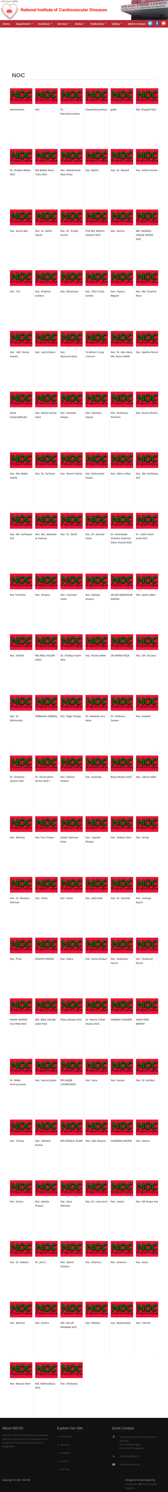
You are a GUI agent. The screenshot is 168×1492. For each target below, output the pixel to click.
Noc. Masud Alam (20, 1383)
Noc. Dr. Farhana (45, 473)
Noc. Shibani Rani (121, 837)
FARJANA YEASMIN (121, 1019)
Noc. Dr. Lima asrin (96, 1201)
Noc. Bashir (92, 170)
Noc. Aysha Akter (146, 594)
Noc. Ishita (41, 898)
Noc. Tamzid (143, 1323)
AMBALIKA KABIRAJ (46, 716)
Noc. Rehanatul (69, 291)
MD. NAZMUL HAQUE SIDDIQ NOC (144, 235)
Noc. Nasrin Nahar (71, 473)
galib (113, 109)
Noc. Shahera (93, 1262)
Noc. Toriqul (17, 1140)
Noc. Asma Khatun (96, 958)
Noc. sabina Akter (146, 777)
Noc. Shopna (42, 594)
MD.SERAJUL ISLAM (71, 1140)
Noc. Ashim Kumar (147, 170)
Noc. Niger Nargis (70, 716)
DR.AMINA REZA (120, 655)
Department (24, 24)
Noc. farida (142, 837)
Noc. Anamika (93, 777)
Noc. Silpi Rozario (95, 1140)
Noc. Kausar (118, 1080)
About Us (65, 1444)
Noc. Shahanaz (69, 1383)
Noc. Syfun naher (121, 473)
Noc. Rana (142, 1262)
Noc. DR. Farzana (146, 655)
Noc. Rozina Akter (95, 655)
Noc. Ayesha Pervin (147, 352)
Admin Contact (137, 23)
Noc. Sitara (66, 958)
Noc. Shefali (17, 655)
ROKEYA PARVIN (44, 958)
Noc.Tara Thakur (44, 837)
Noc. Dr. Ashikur (145, 1080)
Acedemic (45, 24)
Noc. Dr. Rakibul (19, 1262)
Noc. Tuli (15, 291)
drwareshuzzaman (96, 109)
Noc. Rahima (17, 1323)
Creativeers (131, 1484)
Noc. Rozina (117, 231)
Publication (98, 24)
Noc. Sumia (16, 1201)
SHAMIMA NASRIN (121, 1140)
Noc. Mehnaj (17, 837)
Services (63, 24)
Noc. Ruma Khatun (147, 412)
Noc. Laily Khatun (45, 352)
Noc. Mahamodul (121, 1323)
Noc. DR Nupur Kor (147, 1201)
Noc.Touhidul (18, 594)
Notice (80, 24)
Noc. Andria (42, 1323)
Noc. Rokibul (92, 1323)
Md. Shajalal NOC (146, 109)
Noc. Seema (143, 1140)
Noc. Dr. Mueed (120, 170)
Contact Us (66, 1436)
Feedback (66, 1453)
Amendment (17, 109)
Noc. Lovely (117, 1201)
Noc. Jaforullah (94, 898)
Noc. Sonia (66, 898)
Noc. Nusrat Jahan (45, 1080)
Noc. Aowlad (143, 716)
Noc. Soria (91, 1080)
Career (64, 1461)
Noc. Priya (16, 958)
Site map (65, 1469)
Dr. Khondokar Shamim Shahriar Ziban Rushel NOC (121, 538)
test (37, 109)
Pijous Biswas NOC (71, 1019)
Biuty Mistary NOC (121, 777)
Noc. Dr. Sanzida (120, 898)
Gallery (117, 24)
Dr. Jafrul (40, 1262)
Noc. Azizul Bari (19, 231)
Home (6, 23)
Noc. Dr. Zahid (68, 534)
